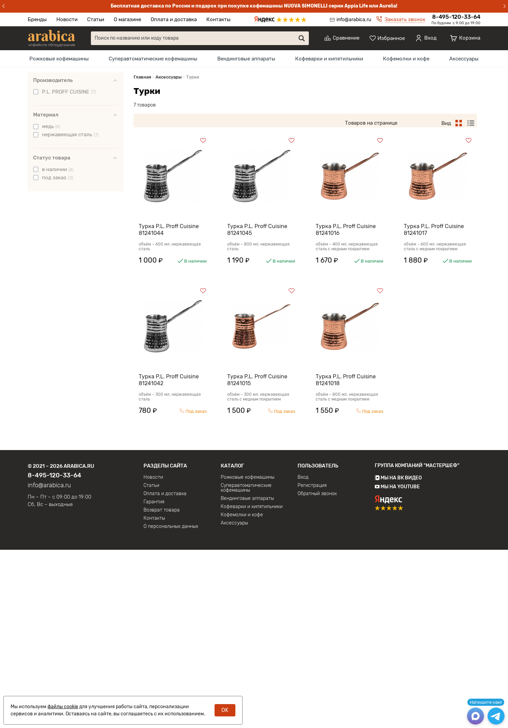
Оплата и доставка (174, 19)
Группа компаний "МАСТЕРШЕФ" (417, 644)
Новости (67, 19)
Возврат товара (161, 688)
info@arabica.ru (354, 20)
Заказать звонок (405, 19)
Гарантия (153, 680)
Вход (303, 655)
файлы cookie (62, 707)
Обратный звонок (317, 672)
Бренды (37, 19)
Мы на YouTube (397, 665)
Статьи (95, 19)
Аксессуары (464, 59)
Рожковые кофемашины (59, 59)
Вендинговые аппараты (246, 59)
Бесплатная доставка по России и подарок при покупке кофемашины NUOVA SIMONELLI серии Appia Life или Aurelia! (254, 6)
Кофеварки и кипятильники (329, 59)
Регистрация (312, 663)
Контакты (218, 19)
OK (225, 710)
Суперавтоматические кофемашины (153, 59)
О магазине (127, 19)
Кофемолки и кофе (406, 59)
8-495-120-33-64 (456, 17)
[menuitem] (59, 58)
